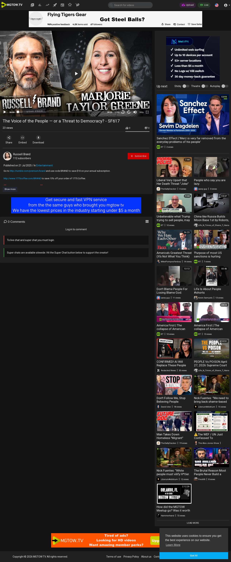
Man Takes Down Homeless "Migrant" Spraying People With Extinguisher (171, 440)
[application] (76, 74)
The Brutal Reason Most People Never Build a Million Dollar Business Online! (210, 476)
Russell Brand (21, 154)
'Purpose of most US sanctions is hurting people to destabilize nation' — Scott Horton (209, 258)
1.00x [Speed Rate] (117, 112)
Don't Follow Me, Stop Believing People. (171, 399)
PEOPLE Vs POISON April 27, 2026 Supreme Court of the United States (210, 365)
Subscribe (138, 156)
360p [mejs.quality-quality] (141, 112)
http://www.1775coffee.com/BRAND (22, 178)
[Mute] (135, 112)
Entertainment (44, 165)
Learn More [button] (173, 544)
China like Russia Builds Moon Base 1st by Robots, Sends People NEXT (211, 220)
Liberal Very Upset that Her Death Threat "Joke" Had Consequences (172, 183)
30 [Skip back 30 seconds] (123, 112)
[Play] (4, 112)
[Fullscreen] (147, 112)
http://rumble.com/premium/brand (27, 171)
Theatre (195, 86)
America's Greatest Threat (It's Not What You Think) (174, 254)
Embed (24, 139)
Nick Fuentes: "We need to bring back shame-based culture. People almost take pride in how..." (211, 403)
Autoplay (215, 86)
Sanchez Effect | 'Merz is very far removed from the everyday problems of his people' (191, 140)
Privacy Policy (131, 556)
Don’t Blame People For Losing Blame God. (172, 290)
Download (40, 139)
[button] (216, 5)
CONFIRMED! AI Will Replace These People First (171, 365)
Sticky (178, 86)
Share (9, 139)
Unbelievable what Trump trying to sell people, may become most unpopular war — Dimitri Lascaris (173, 222)
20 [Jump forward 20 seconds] (129, 112)
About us (146, 556)
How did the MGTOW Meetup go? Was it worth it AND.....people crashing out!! (173, 512)
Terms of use (113, 556)
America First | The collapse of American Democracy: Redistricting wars (174, 331)
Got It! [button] (194, 555)
